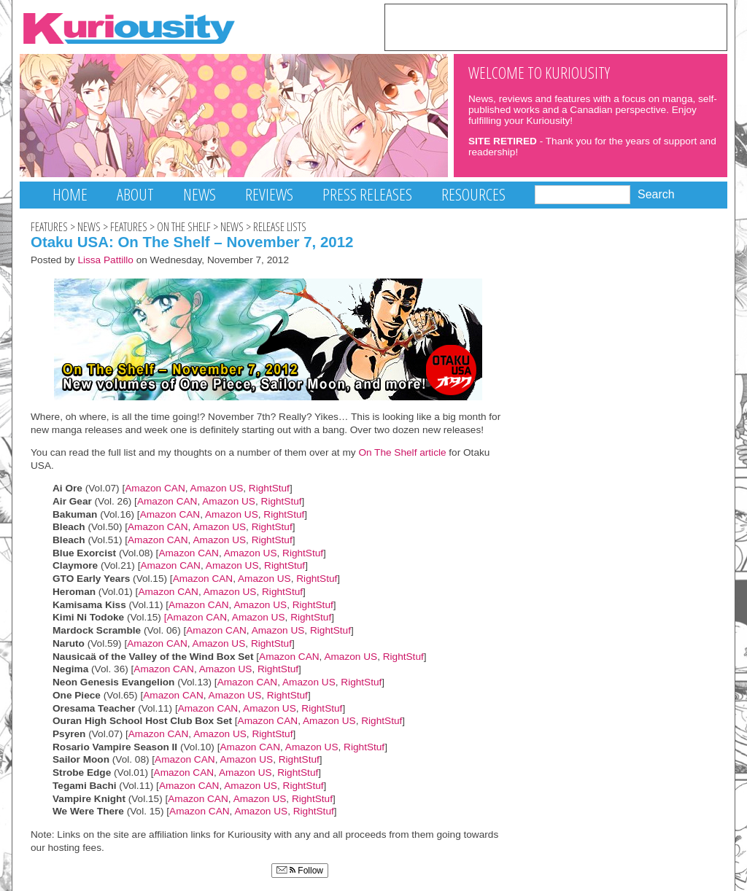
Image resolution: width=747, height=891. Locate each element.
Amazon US (217, 488)
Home (70, 194)
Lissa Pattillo (105, 259)
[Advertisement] (556, 26)
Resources (473, 194)
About (135, 194)
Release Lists (279, 227)
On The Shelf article (401, 452)
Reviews (269, 194)
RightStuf (269, 488)
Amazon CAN (155, 488)
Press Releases (367, 194)
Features (49, 227)
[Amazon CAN (195, 617)
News (199, 194)
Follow (299, 870)
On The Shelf (184, 227)
